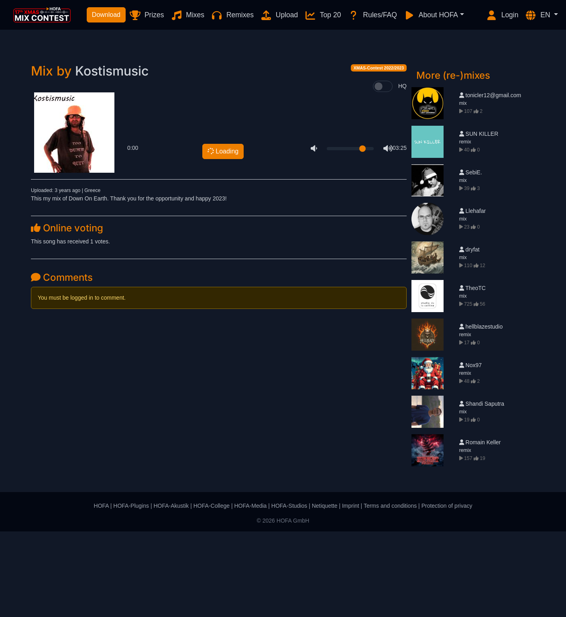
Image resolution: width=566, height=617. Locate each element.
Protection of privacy (446, 591)
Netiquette (325, 591)
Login (502, 15)
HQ (402, 171)
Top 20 (322, 15)
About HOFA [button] (430, 15)
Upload (279, 15)
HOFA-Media (250, 591)
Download (106, 14)
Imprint (350, 591)
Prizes (146, 15)
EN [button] (538, 15)
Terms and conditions (390, 591)
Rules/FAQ (372, 15)
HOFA (101, 591)
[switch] (383, 172)
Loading (222, 236)
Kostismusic (112, 156)
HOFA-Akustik (171, 591)
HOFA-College (211, 591)
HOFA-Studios (289, 591)
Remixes (232, 15)
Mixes (188, 15)
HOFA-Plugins (131, 591)
